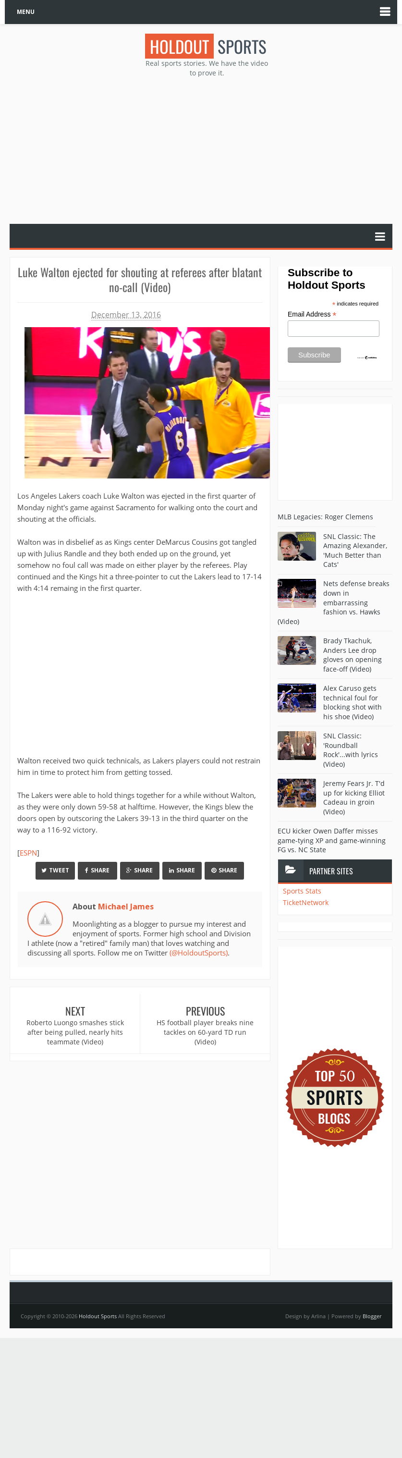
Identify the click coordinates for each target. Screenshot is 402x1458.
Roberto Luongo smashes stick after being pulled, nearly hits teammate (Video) (75, 1032)
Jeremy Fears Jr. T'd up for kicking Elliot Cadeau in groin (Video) (354, 797)
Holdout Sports (98, 1316)
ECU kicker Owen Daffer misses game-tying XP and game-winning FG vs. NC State (332, 840)
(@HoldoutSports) (199, 952)
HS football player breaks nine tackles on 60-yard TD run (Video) (205, 1032)
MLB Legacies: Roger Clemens (325, 516)
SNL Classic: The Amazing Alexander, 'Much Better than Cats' (355, 550)
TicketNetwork (306, 902)
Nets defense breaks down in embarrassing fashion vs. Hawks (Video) (334, 602)
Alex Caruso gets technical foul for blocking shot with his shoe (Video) (352, 702)
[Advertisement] (206, 149)
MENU (26, 12)
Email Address (312, 314)
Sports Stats (302, 890)
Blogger (372, 1316)
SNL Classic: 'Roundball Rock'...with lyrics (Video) (350, 750)
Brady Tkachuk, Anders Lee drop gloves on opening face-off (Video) (352, 655)
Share (97, 870)
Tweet (55, 870)
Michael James (126, 906)
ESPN (28, 853)
